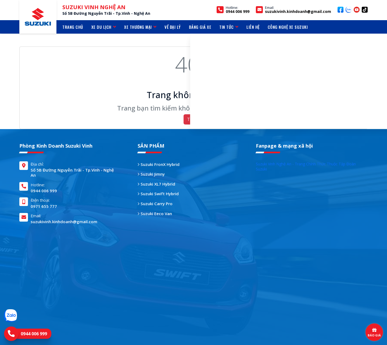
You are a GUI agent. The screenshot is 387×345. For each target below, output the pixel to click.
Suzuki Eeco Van (155, 213)
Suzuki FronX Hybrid (159, 164)
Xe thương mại (140, 27)
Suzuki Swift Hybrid (158, 194)
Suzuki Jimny (151, 174)
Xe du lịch (103, 27)
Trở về (193, 119)
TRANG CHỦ (72, 27)
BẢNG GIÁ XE (200, 27)
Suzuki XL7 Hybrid (156, 184)
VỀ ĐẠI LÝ (172, 27)
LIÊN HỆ (253, 27)
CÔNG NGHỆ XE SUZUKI (288, 27)
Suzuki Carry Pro (155, 204)
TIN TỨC (228, 27)
